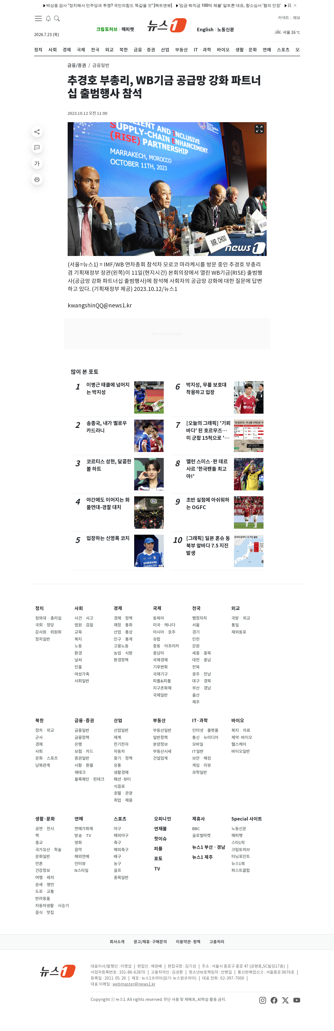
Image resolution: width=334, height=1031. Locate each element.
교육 (78, 632)
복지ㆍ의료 (240, 730)
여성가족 (81, 674)
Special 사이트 (246, 819)
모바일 (197, 744)
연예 (78, 819)
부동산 (159, 721)
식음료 (119, 786)
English (205, 30)
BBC (196, 828)
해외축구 (121, 849)
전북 (196, 667)
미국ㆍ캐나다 (164, 625)
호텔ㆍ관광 (123, 793)
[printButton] (37, 179)
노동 (78, 646)
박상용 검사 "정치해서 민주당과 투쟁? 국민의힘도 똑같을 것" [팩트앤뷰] (92, 5)
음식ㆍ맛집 (44, 912)
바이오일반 (240, 751)
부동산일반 (162, 730)
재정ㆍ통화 (123, 625)
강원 (196, 646)
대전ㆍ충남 (201, 660)
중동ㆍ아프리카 (166, 646)
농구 (117, 863)
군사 (39, 737)
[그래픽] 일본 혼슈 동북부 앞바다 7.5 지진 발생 (208, 546)
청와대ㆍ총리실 (48, 618)
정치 (39, 608)
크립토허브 (107, 29)
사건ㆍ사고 (83, 618)
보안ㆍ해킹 (201, 758)
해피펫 (127, 29)
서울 (196, 625)
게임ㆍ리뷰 (201, 765)
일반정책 (160, 737)
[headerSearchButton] (57, 18)
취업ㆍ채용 (123, 800)
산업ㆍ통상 (123, 632)
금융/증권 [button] (76, 65)
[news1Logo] (58, 970)
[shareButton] (37, 131)
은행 (78, 744)
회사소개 (117, 941)
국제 (157, 608)
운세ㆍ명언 (44, 884)
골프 (117, 870)
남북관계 (42, 765)
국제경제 (160, 660)
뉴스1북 (238, 863)
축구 (117, 842)
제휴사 (198, 819)
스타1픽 (238, 842)
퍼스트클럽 (240, 870)
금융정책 (81, 737)
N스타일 (81, 870)
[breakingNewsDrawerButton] (48, 18)
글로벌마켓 (201, 835)
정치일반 (42, 639)
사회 (78, 608)
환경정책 (121, 660)
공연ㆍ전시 (44, 828)
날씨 (78, 660)
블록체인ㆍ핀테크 (89, 779)
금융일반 (81, 730)
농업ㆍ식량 (123, 653)
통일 (235, 625)
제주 (196, 702)
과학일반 (199, 772)
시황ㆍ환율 (83, 765)
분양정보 (160, 744)
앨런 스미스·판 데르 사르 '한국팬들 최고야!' (207, 469)
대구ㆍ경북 (201, 681)
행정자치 (199, 618)
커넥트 (283, 17)
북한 (39, 721)
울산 (196, 695)
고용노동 (121, 646)
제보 (296, 17)
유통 (117, 765)
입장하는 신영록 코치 (108, 538)
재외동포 (238, 632)
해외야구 (121, 835)
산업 (118, 721)
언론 (39, 863)
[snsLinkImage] (262, 1000)
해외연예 (81, 856)
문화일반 (42, 856)
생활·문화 (45, 819)
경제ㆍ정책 (123, 618)
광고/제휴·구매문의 (150, 941)
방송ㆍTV (82, 835)
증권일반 (81, 758)
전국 (196, 608)
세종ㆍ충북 (201, 653)
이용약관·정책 (188, 941)
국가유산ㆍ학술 (48, 849)
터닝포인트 (240, 856)
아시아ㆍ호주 (164, 632)
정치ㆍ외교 (44, 730)
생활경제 (121, 772)
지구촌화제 (162, 688)
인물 (78, 667)
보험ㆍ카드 (83, 751)
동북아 (158, 618)
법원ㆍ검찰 (83, 625)
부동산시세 (162, 751)
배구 (117, 856)
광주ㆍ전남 (201, 674)
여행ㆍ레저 (44, 877)
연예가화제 (83, 828)
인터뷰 (80, 863)
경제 (118, 608)
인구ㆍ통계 (123, 639)
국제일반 (160, 695)
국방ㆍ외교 (240, 618)
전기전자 (121, 744)
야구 (117, 828)
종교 (39, 842)
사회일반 (81, 681)
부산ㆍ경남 (201, 688)
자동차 (119, 751)
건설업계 (160, 758)
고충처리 (216, 941)
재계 (117, 737)
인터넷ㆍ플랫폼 (205, 730)
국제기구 (160, 674)
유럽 (156, 639)
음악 (78, 849)
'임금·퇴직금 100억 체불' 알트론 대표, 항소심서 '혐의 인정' (214, 5)
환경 (78, 653)
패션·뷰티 (122, 779)
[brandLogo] (167, 25)
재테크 (80, 772)
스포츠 (120, 819)
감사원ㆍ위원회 (48, 632)
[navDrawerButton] (38, 18)
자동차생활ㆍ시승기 (52, 905)
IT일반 (198, 751)
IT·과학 (200, 721)
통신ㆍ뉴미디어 (205, 737)
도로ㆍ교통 (44, 891)
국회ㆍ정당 (44, 625)
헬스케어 (238, 744)
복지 (78, 639)
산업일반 (121, 730)
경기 (196, 632)
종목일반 (121, 877)
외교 (235, 608)
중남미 (158, 653)
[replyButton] (37, 147)
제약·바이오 (241, 737)
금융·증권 (84, 721)
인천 (196, 639)
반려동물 (42, 898)
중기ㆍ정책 (123, 758)
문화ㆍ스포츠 (46, 758)
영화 (78, 842)
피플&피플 (162, 681)
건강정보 (42, 870)
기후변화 (160, 667)
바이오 (237, 721)
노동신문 (225, 30)
